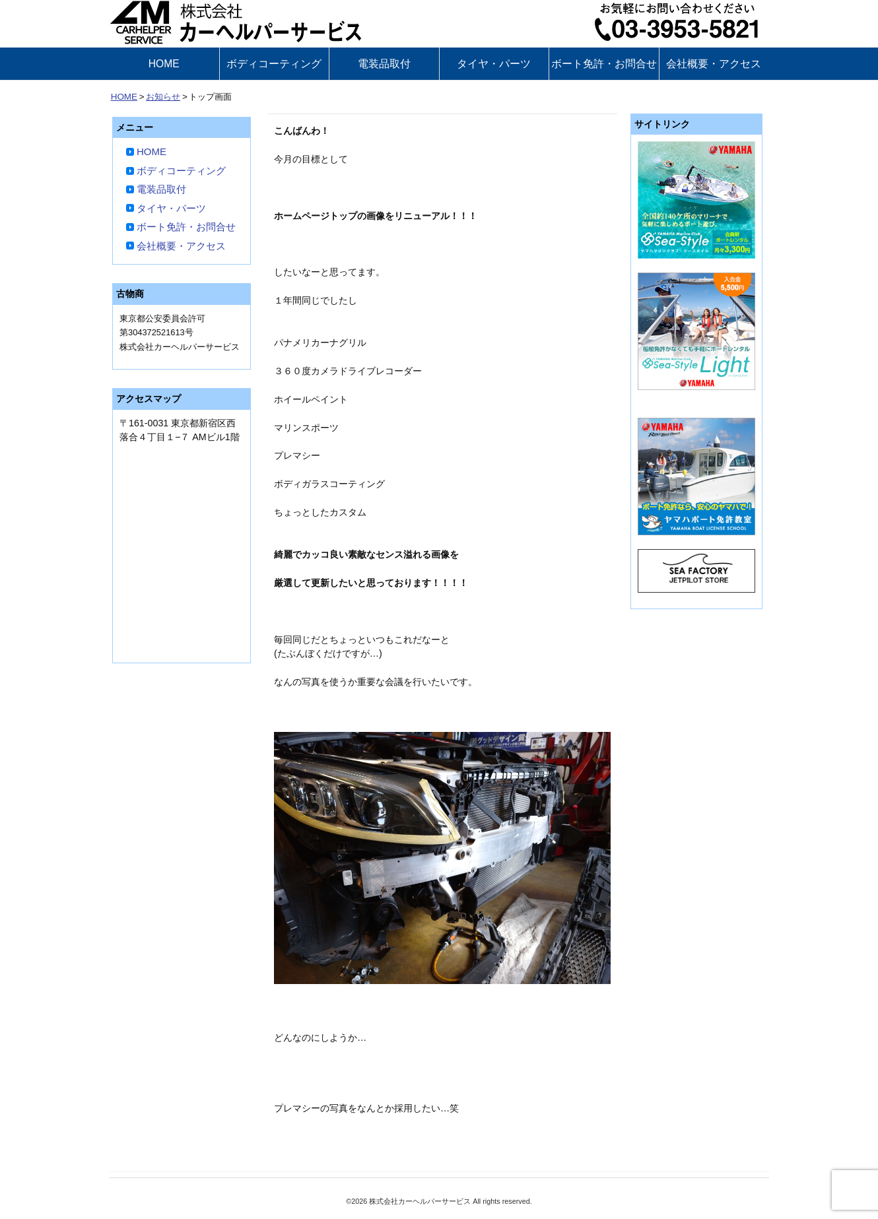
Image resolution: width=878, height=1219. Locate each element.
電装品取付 (384, 63)
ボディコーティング (273, 63)
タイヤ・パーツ (494, 63)
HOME (164, 63)
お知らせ (163, 97)
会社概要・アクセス (713, 63)
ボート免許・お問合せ (604, 63)
